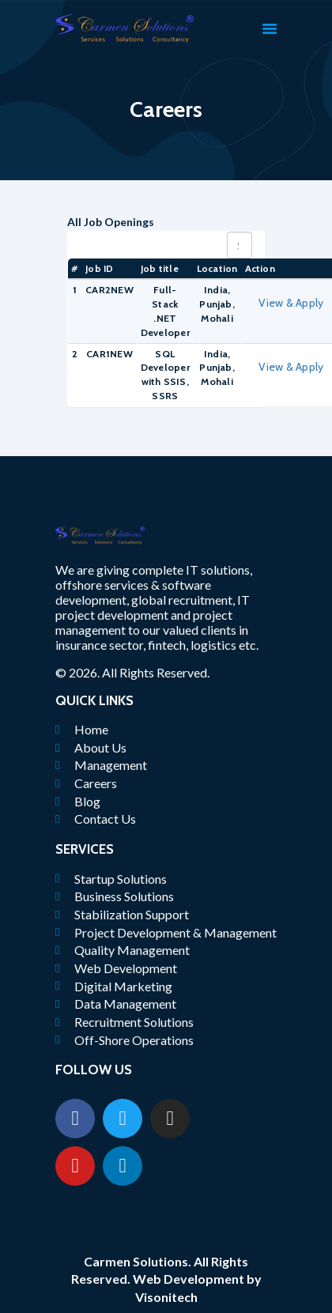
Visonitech (166, 1296)
